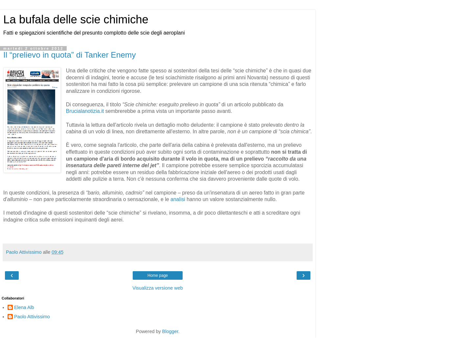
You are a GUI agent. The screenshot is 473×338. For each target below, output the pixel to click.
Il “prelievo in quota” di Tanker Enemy (69, 54)
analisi (177, 199)
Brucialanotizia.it (85, 111)
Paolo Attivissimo (32, 316)
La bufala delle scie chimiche (75, 19)
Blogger (170, 331)
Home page (157, 275)
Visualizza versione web (157, 288)
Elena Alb (24, 307)
